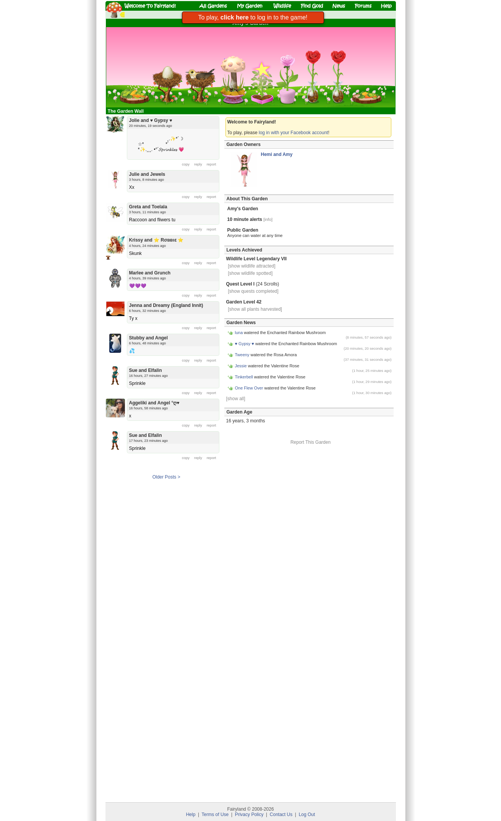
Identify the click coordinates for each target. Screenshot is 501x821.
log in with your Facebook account (293, 132)
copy (186, 164)
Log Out (307, 814)
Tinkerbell (244, 377)
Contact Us (281, 814)
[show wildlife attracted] (252, 266)
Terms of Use (215, 814)
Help (191, 814)
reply (198, 164)
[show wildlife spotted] (250, 273)
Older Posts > (166, 477)
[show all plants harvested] (255, 309)
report (211, 164)
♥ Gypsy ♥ (244, 343)
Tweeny (242, 354)
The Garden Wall (126, 111)
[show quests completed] (253, 291)
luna (239, 332)
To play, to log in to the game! (252, 17)
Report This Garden (310, 442)
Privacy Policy (249, 814)
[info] (267, 219)
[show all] (235, 398)
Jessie (241, 365)
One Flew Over (249, 388)
